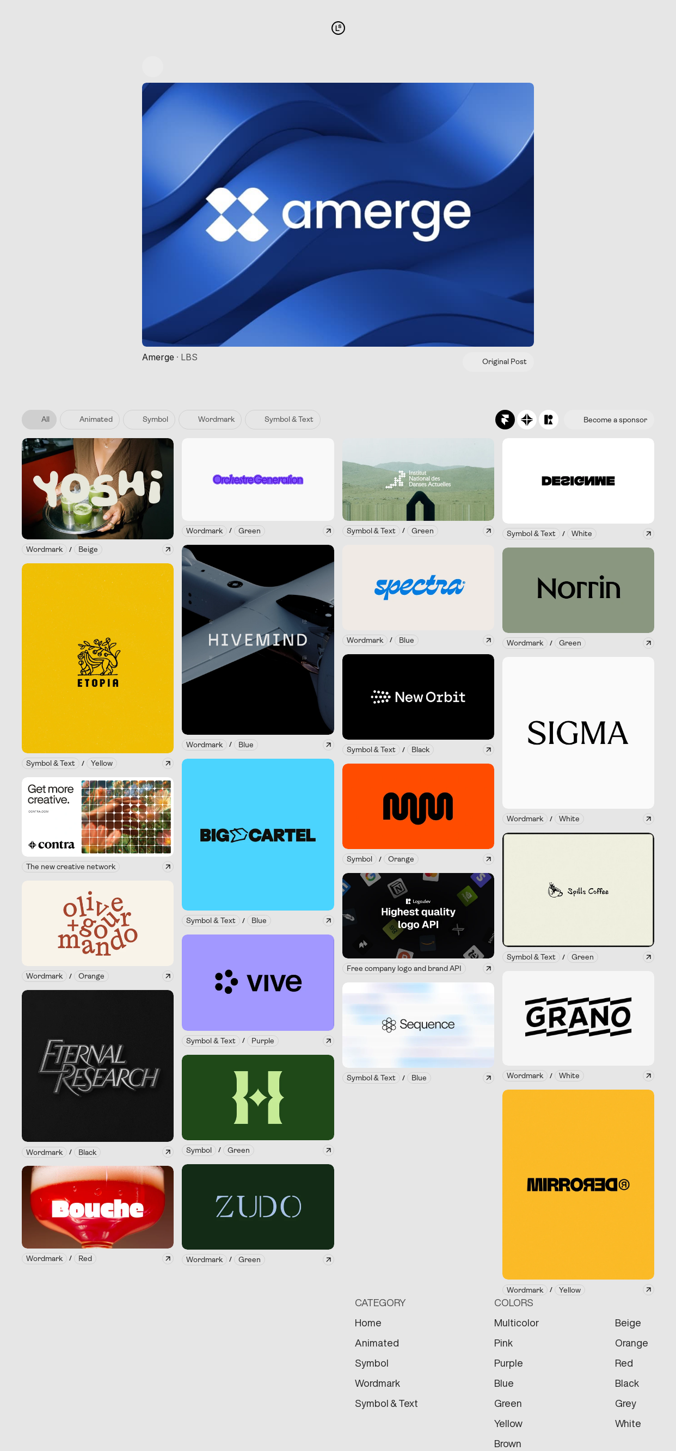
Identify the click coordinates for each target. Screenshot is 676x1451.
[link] (44, 549)
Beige (628, 1322)
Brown (507, 1443)
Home (368, 1322)
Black (627, 1383)
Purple (508, 1363)
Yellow (508, 1423)
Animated (377, 1343)
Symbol (372, 1363)
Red (624, 1363)
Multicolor (516, 1322)
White (628, 1423)
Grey (625, 1403)
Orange (631, 1343)
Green (508, 1403)
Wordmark (377, 1383)
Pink (503, 1343)
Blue (504, 1383)
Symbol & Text (386, 1403)
